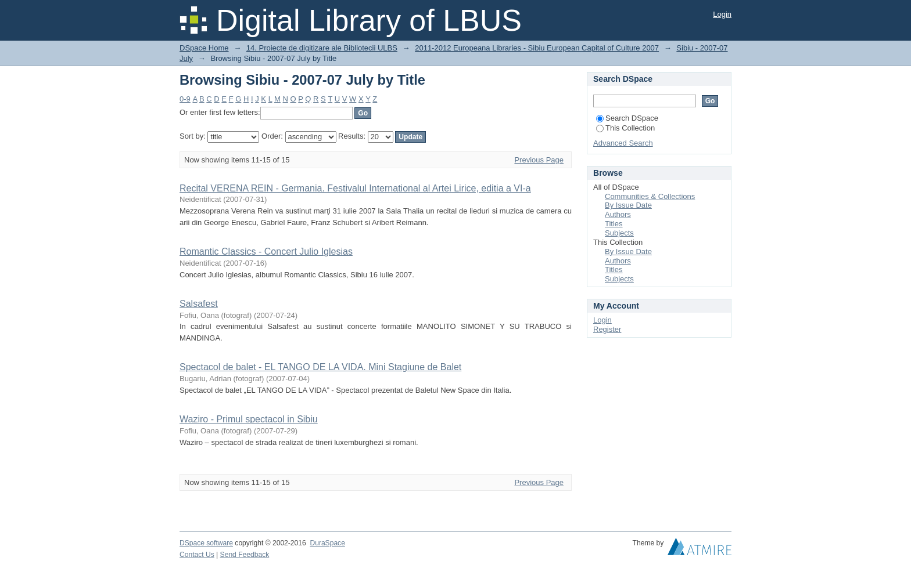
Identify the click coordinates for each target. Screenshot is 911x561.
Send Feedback (245, 555)
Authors (618, 214)
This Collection (625, 128)
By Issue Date (628, 205)
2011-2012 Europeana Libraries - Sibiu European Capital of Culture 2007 (537, 48)
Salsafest (199, 304)
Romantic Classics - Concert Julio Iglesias (266, 251)
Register (607, 329)
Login (722, 14)
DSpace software (206, 543)
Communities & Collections (650, 196)
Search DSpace (627, 118)
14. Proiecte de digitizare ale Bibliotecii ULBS (321, 48)
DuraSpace (327, 543)
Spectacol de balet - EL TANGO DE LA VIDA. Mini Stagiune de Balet (320, 367)
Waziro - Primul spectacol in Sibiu (249, 419)
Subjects (619, 233)
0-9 (185, 99)
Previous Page (539, 159)
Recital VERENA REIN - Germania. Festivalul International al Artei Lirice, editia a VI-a (355, 188)
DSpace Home (204, 48)
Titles (614, 223)
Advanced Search (623, 143)
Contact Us (197, 555)
